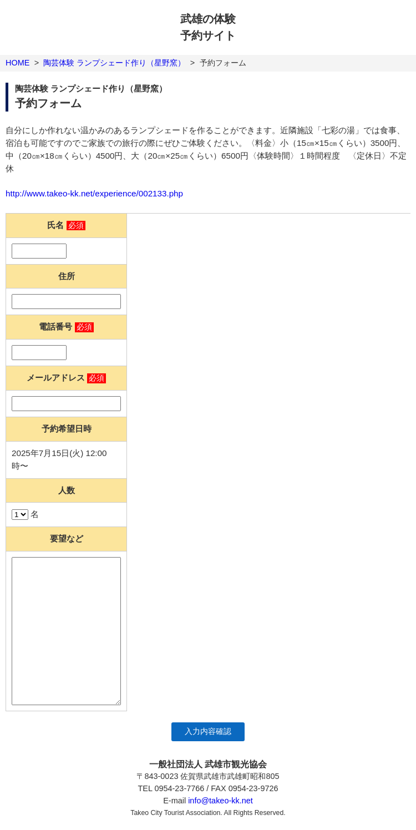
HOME (17, 62)
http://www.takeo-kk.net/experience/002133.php (94, 193)
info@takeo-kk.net (220, 800)
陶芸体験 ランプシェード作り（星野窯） (114, 62)
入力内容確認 (208, 731)
